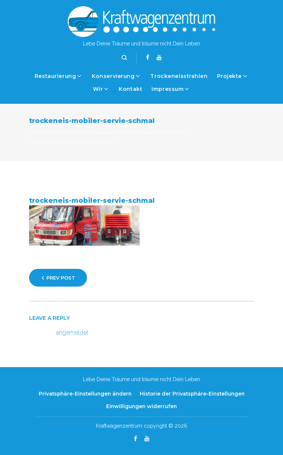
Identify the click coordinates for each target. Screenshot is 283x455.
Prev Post (60, 278)
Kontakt (130, 89)
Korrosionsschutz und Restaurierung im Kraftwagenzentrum (105, 132)
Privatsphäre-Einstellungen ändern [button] (85, 394)
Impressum (167, 89)
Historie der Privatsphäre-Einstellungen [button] (192, 394)
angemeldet (72, 332)
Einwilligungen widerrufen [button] (141, 406)
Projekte (229, 76)
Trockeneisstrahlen (178, 76)
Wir (98, 89)
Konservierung (113, 76)
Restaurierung (55, 76)
